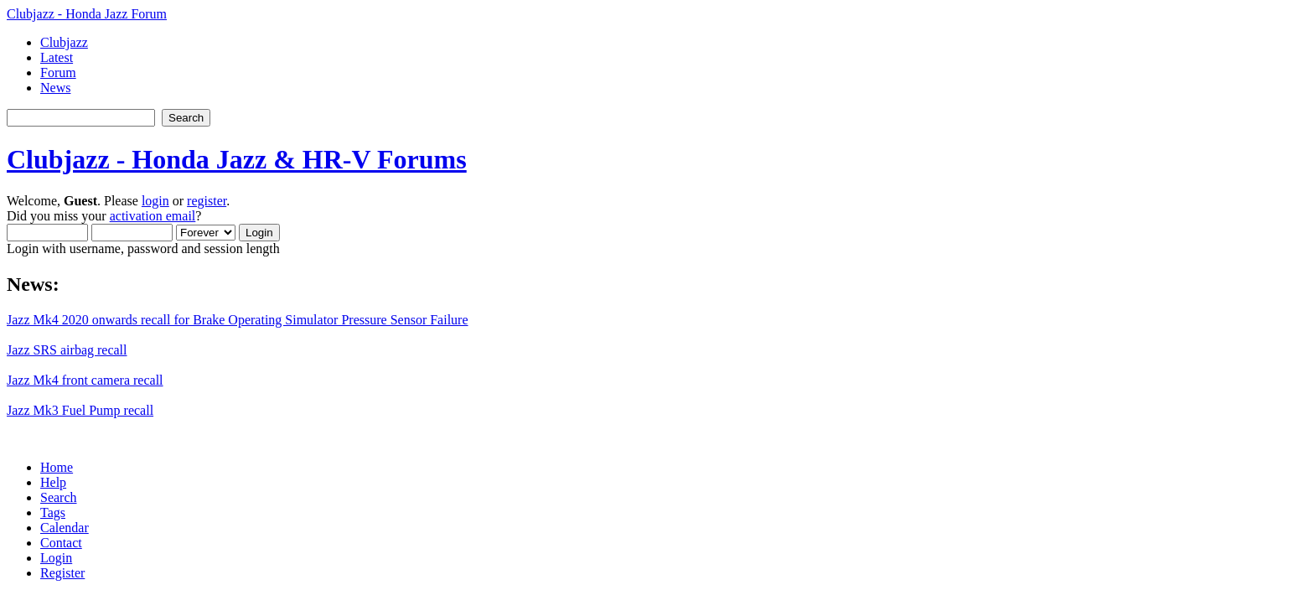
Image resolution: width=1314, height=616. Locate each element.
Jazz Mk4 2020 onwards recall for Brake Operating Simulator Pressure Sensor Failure (237, 320)
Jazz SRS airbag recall (67, 350)
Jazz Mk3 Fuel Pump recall (80, 410)
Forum (58, 72)
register (206, 201)
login (155, 201)
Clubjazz (64, 42)
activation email (153, 216)
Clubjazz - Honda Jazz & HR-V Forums (237, 159)
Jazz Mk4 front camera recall (85, 380)
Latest (56, 57)
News (55, 87)
